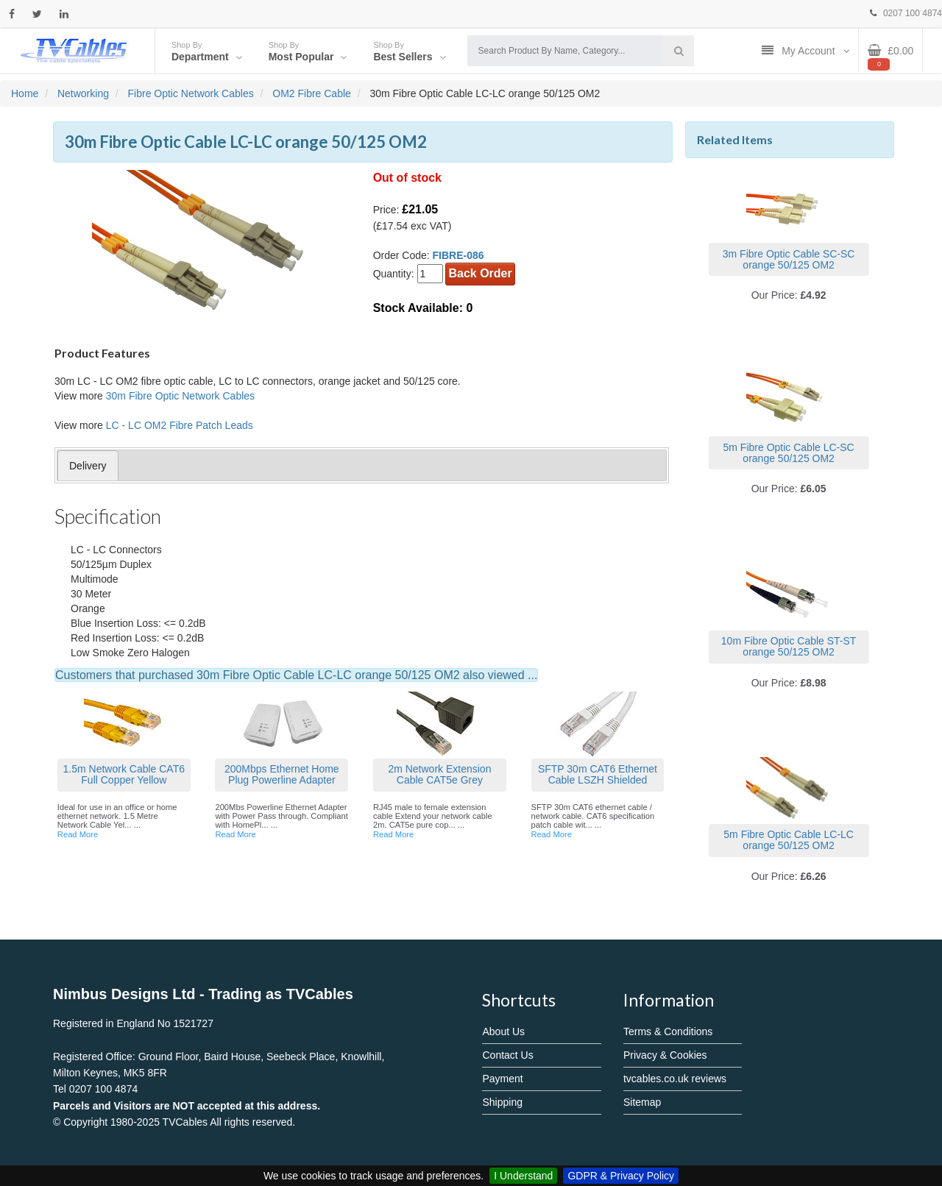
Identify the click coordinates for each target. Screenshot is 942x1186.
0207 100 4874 (906, 13)
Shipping (502, 1102)
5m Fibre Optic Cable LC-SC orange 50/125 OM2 (788, 452)
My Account (805, 51)
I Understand (523, 1176)
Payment (502, 1078)
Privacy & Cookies (665, 1055)
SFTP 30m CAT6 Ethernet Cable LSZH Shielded (597, 774)
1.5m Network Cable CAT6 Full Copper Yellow (124, 774)
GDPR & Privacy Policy (620, 1176)
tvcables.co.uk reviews (674, 1078)
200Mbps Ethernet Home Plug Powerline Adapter (281, 774)
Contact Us (507, 1055)
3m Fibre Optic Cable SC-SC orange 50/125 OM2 (789, 259)
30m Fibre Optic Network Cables (180, 396)
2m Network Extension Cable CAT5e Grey (439, 774)
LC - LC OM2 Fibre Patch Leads (179, 425)
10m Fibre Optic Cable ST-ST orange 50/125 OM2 (789, 646)
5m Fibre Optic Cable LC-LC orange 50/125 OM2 (788, 839)
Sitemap (642, 1102)
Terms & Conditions (667, 1031)
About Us (503, 1031)
